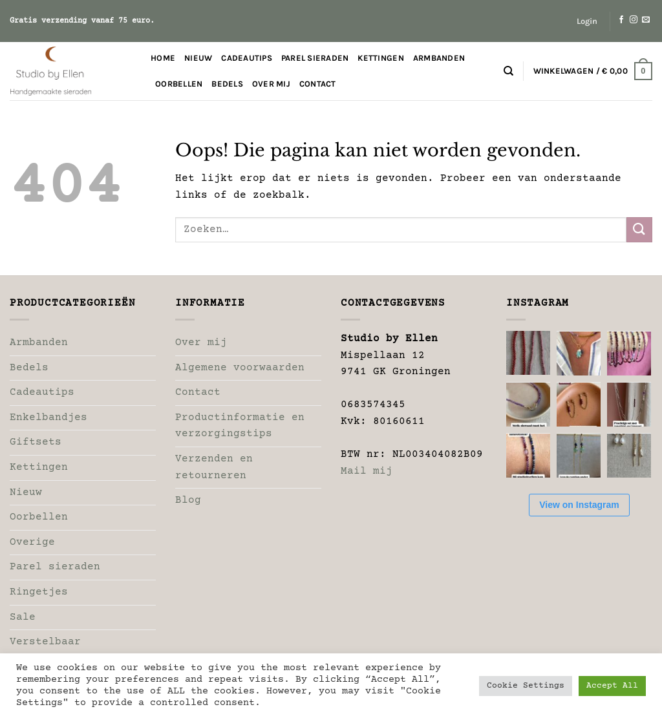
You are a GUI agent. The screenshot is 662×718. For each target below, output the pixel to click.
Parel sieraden (315, 58)
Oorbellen (178, 84)
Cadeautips (246, 58)
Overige (32, 542)
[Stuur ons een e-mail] (646, 20)
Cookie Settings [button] (525, 685)
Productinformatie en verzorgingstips (239, 426)
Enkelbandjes (48, 417)
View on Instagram (579, 505)
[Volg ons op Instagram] (633, 20)
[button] (587, 21)
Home (163, 58)
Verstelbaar (45, 642)
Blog (188, 500)
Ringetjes (39, 592)
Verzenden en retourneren (214, 467)
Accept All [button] (612, 685)
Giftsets (35, 442)
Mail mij (366, 471)
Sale (23, 617)
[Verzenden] (639, 229)
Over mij (271, 84)
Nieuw (198, 58)
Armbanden (439, 58)
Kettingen (380, 58)
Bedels (227, 84)
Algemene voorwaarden (239, 368)
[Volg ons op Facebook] (621, 20)
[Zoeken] (508, 71)
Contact (317, 84)
